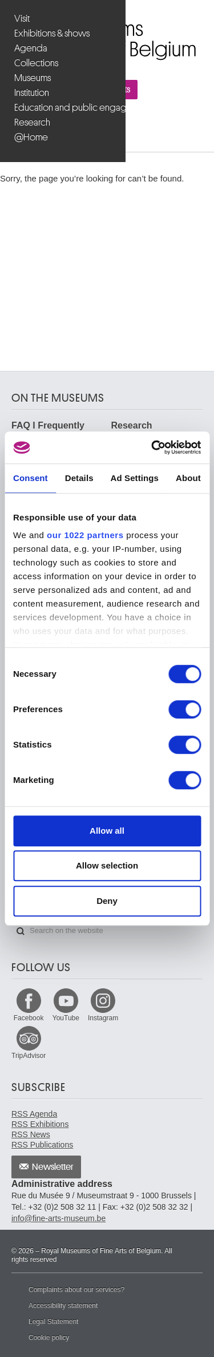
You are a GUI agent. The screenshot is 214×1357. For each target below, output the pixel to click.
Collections (36, 63)
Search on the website (20, 931)
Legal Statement (53, 1322)
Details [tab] (79, 478)
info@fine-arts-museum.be (58, 1218)
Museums (32, 78)
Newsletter (53, 1167)
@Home (31, 137)
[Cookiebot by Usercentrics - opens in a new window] (152, 447)
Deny (107, 901)
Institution (31, 93)
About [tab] (188, 478)
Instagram (103, 1018)
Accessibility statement (63, 1306)
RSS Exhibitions (39, 1124)
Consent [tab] (30, 478)
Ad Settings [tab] (135, 478)
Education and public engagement (64, 107)
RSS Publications (42, 1144)
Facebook (29, 1018)
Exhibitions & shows (52, 33)
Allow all (107, 830)
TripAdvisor (28, 1056)
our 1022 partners (85, 535)
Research (32, 122)
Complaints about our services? (76, 1290)
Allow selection (107, 865)
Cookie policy (49, 1338)
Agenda (30, 48)
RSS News (30, 1134)
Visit (22, 18)
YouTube (66, 1018)
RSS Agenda (34, 1113)
